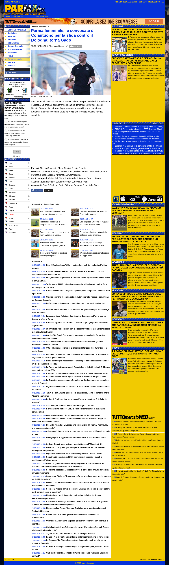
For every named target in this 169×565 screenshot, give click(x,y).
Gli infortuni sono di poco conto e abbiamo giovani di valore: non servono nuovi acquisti (17, 124)
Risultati (17, 156)
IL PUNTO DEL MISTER (122, 55)
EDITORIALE (118, 26)
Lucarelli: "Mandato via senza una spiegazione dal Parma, (139, 127)
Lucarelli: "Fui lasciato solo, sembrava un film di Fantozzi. (138, 146)
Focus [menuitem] (9, 56)
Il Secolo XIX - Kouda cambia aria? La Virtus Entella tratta (139, 151)
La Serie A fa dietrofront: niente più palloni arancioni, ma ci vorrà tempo (78, 537)
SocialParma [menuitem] (12, 43)
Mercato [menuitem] (10, 62)
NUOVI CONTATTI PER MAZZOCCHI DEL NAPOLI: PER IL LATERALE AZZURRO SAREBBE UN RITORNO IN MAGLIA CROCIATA (138, 239)
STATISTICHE (118, 319)
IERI (161, 123)
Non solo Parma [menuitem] (13, 49)
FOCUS (115, 348)
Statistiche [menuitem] (11, 33)
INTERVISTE (117, 291)
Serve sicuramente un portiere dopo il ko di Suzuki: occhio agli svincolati (15, 133)
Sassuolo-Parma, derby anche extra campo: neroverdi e (138, 153)
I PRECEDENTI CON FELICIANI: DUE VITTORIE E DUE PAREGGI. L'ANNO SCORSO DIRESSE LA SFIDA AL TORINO (137, 325)
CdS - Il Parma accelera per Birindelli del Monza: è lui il (137, 136)
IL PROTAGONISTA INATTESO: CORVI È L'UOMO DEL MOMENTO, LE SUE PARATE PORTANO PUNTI (137, 353)
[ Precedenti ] (17, 97)
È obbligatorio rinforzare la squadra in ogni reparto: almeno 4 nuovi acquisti (16, 142)
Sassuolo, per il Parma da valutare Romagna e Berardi (70, 406)
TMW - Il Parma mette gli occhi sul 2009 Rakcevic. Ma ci (138, 129)
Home (8, 26)
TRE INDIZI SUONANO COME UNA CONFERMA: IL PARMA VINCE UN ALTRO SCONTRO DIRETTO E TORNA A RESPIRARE (137, 32)
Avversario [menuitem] (11, 36)
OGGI (154, 123)
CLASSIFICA (10, 159)
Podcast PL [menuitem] (11, 53)
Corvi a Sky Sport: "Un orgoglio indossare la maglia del (137, 148)
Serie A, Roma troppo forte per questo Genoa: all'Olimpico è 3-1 (74, 444)
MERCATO (117, 233)
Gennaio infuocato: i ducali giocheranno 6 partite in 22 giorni (73, 415)
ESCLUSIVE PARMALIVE (123, 205)
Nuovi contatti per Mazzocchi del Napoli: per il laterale (137, 139)
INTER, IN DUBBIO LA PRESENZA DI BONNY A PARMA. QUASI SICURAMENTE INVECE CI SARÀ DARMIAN (138, 267)
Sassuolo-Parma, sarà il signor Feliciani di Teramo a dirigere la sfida (76, 377)
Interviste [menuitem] (10, 40)
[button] (17, 152)
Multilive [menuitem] (10, 66)
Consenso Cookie (145, 559)
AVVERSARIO (118, 262)
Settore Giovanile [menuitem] (14, 46)
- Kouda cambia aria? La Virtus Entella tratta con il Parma (77, 373)
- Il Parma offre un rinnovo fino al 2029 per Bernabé (70, 533)
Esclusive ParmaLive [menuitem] (15, 30)
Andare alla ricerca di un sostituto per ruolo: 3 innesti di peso (15, 115)
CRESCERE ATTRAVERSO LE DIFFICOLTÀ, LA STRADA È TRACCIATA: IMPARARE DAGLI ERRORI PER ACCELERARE (136, 60)
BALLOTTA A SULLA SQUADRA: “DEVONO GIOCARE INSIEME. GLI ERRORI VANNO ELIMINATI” (136, 210)
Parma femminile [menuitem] (13, 59)
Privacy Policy (158, 559)
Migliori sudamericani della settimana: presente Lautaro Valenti (74, 454)
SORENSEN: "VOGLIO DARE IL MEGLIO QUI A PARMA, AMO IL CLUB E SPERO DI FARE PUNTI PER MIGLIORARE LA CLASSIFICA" (137, 296)
